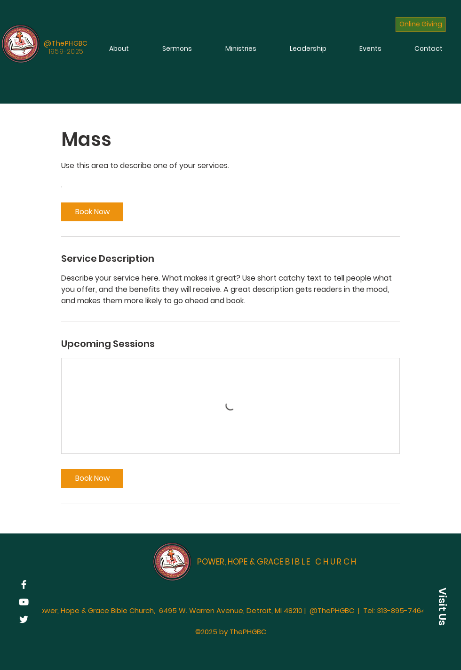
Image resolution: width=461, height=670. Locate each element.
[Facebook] (24, 584)
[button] (442, 606)
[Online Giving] (420, 24)
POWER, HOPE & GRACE (277, 561)
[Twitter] (24, 619)
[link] (92, 211)
